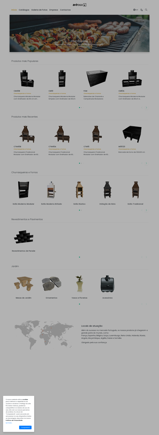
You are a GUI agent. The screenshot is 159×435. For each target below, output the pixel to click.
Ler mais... (9, 423)
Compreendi (25, 427)
